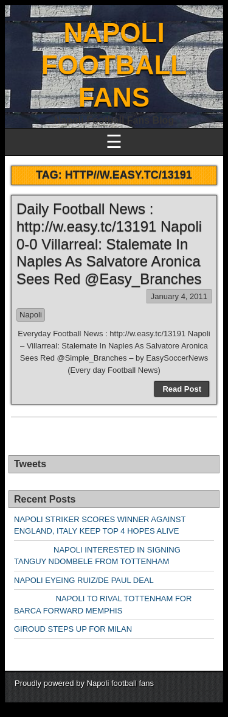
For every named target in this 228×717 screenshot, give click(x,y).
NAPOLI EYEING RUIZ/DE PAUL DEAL (84, 580)
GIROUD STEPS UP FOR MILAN (73, 629)
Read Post (181, 389)
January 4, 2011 (179, 296)
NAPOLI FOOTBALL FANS (114, 65)
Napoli (30, 314)
